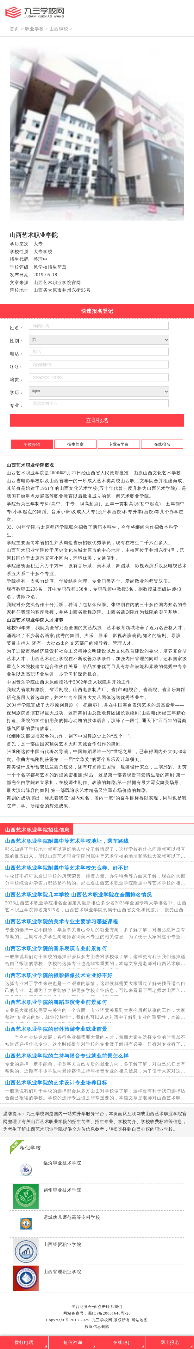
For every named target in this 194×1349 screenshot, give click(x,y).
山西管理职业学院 (62, 1271)
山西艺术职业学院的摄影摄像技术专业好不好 (59, 975)
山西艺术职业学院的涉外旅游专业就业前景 (56, 1029)
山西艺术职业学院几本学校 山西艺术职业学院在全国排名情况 (78, 894)
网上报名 (169, 1342)
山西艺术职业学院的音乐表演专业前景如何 (56, 948)
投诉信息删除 (97, 1326)
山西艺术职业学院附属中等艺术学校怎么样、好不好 (67, 868)
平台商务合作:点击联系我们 (97, 1306)
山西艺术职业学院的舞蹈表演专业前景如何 (56, 1002)
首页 (14, 29)
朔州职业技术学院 (62, 1190)
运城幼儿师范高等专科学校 (71, 1217)
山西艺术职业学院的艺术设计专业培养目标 (56, 1082)
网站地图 (139, 1320)
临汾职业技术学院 (62, 1163)
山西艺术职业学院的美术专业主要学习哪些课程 (61, 921)
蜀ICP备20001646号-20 (109, 1313)
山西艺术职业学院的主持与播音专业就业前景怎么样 (67, 1056)
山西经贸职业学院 (62, 1244)
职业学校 (34, 29)
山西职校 (58, 29)
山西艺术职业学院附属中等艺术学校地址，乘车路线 (67, 841)
